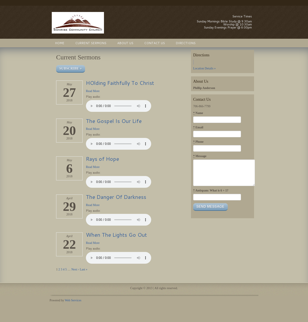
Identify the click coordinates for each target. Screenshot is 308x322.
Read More (93, 91)
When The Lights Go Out (116, 234)
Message (199, 156)
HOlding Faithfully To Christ (120, 83)
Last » (83, 269)
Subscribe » (70, 68)
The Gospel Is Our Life (114, 121)
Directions (186, 43)
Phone (198, 142)
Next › (75, 269)
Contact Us (154, 43)
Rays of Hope (102, 159)
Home (59, 43)
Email (198, 127)
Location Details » (204, 68)
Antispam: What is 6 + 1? (210, 190)
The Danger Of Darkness (116, 197)
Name (198, 113)
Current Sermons (90, 43)
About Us (125, 43)
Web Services (73, 300)
